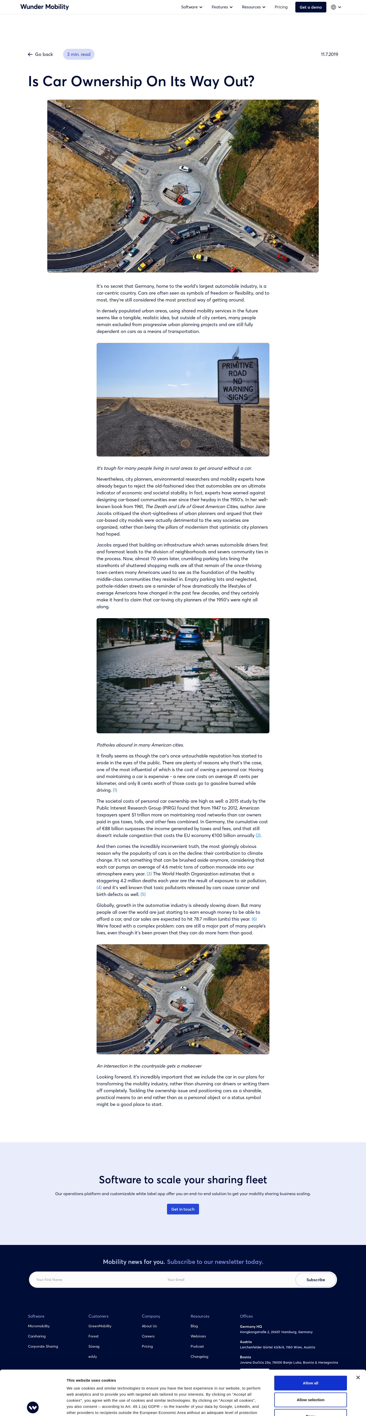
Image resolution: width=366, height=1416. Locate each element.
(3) (149, 874)
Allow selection (310, 1355)
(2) (258, 835)
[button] (192, 7)
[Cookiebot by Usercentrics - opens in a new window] (33, 1406)
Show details (267, 1406)
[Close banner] (358, 1333)
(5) (143, 894)
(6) (254, 919)
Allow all (310, 1338)
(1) (115, 790)
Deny (310, 1371)
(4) (99, 887)
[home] (44, 6)
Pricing (281, 6)
